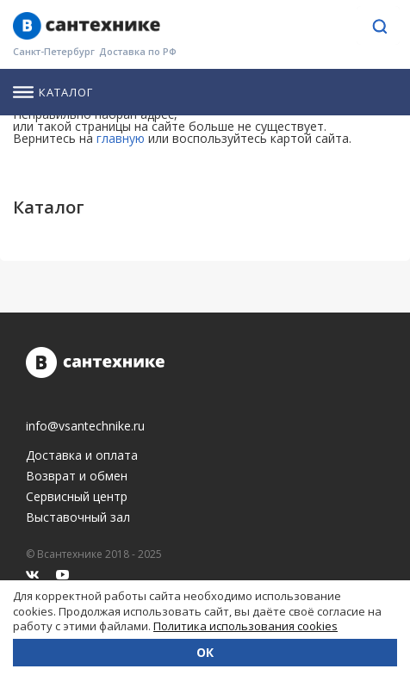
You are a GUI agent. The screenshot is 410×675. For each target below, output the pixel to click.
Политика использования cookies (245, 626)
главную (120, 138)
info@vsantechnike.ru (85, 426)
